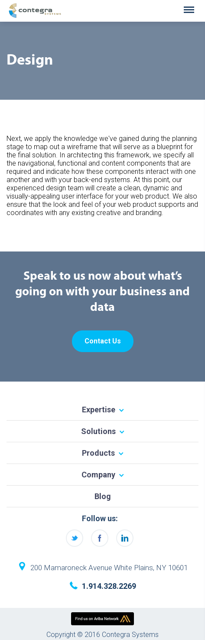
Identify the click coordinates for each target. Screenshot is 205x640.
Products (98, 452)
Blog (102, 496)
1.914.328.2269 (109, 586)
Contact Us (103, 341)
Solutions (98, 431)
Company (98, 474)
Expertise (98, 409)
